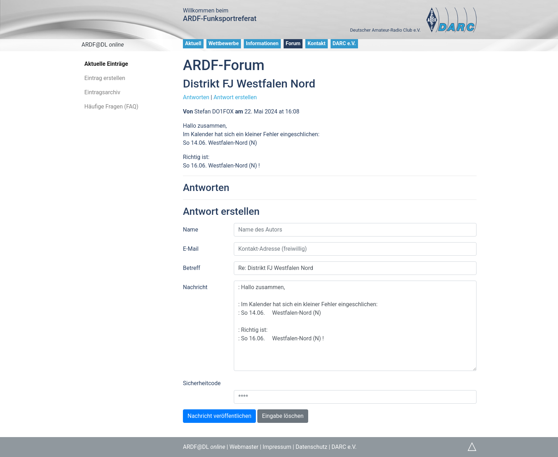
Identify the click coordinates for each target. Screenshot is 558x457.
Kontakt (316, 44)
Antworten (196, 97)
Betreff (191, 268)
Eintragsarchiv (102, 92)
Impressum (277, 446)
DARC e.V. (344, 44)
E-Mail (191, 248)
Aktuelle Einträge (106, 63)
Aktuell (193, 44)
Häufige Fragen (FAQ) (111, 106)
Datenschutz (311, 446)
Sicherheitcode (202, 383)
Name (190, 229)
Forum (293, 44)
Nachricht (195, 287)
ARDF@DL (102, 44)
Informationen (262, 44)
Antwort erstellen (235, 97)
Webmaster (244, 446)
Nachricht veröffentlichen (219, 416)
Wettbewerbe (224, 44)
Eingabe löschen (283, 416)
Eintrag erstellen (104, 78)
